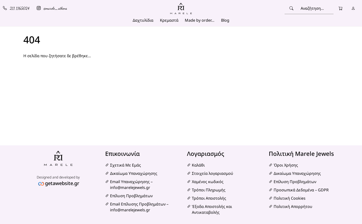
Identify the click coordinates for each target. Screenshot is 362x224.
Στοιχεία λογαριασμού (212, 173)
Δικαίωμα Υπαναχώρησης (133, 173)
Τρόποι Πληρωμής (208, 190)
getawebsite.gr (62, 183)
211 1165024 (16, 8)
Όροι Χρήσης (286, 165)
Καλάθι (198, 165)
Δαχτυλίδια (143, 20)
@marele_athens (52, 8)
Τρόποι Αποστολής (209, 198)
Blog (225, 20)
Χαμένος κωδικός (207, 181)
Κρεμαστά (169, 20)
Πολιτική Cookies (290, 198)
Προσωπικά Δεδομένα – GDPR (301, 190)
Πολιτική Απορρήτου (293, 206)
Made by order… (199, 20)
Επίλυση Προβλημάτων (131, 195)
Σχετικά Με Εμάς (125, 165)
